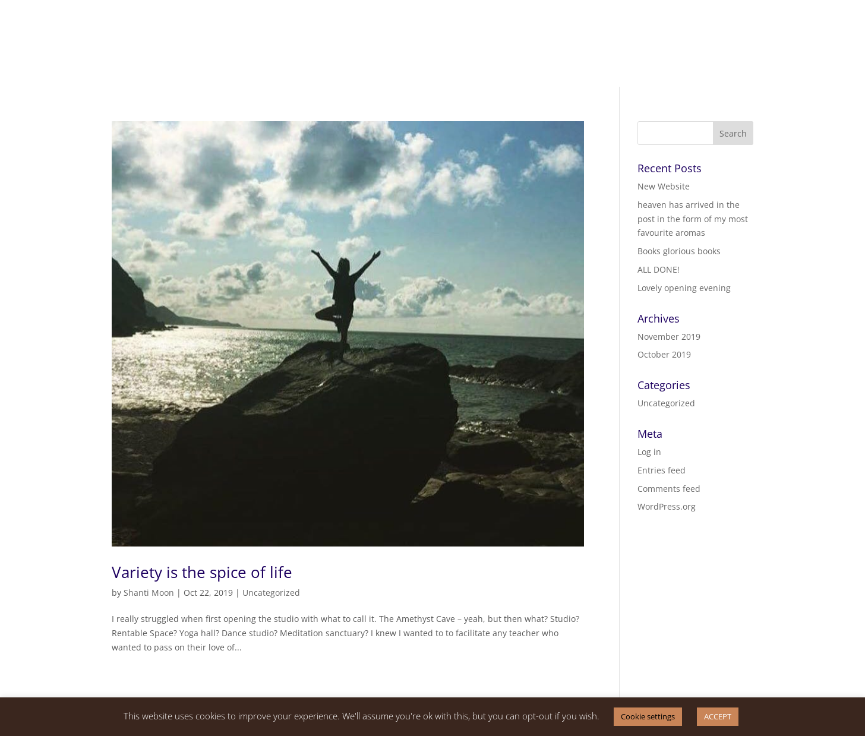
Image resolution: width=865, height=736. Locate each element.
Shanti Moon (149, 592)
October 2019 (664, 354)
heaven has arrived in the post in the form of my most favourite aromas (692, 219)
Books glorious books (679, 251)
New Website (663, 186)
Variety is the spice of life (202, 572)
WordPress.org (666, 506)
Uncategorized (271, 592)
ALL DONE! (658, 269)
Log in (649, 451)
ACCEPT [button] (717, 716)
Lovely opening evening (684, 287)
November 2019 (668, 336)
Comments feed (668, 488)
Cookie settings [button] (648, 716)
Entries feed (661, 470)
